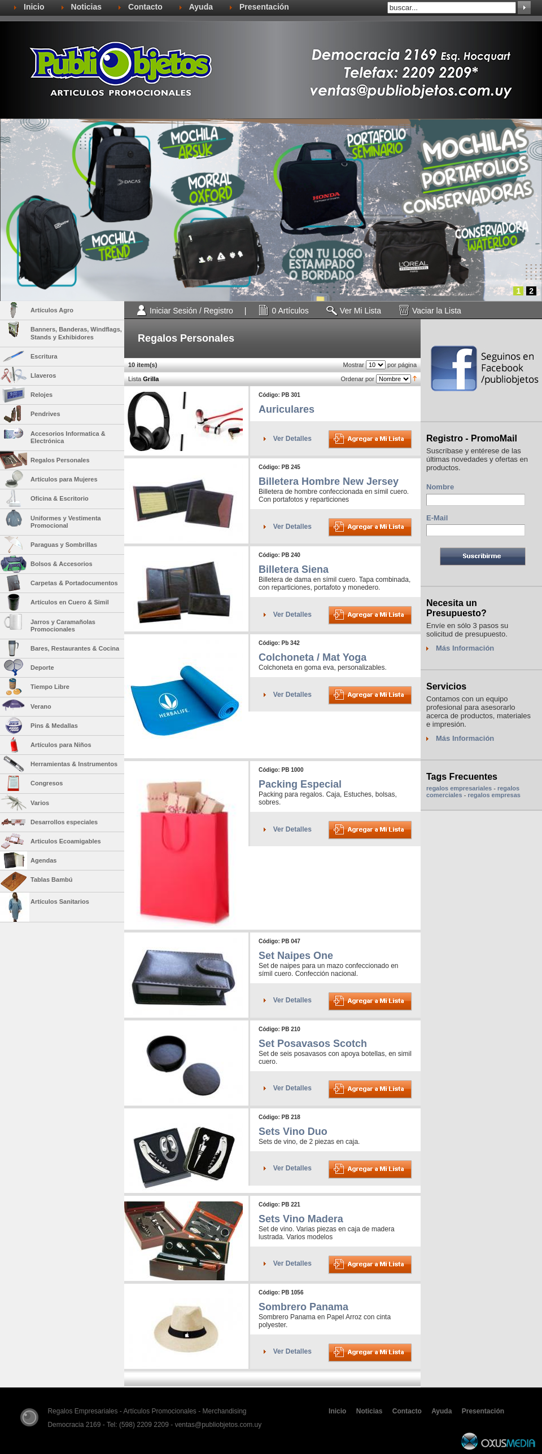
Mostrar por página (380, 364)
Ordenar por (377, 378)
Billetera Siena (294, 569)
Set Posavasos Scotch (313, 1043)
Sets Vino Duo (293, 1131)
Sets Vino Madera (301, 1219)
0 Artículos (290, 310)
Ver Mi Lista (360, 310)
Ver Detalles (292, 439)
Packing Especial (300, 784)
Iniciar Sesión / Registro (191, 310)
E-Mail (437, 518)
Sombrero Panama (303, 1306)
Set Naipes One (296, 955)
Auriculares (286, 409)
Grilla (151, 378)
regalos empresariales (459, 788)
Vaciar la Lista (436, 310)
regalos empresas (494, 795)
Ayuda (201, 6)
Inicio (34, 6)
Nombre (440, 487)
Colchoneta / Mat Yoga (312, 657)
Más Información (465, 648)
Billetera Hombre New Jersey (329, 481)
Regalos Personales (186, 338)
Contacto (145, 6)
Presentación (264, 6)
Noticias (86, 6)
